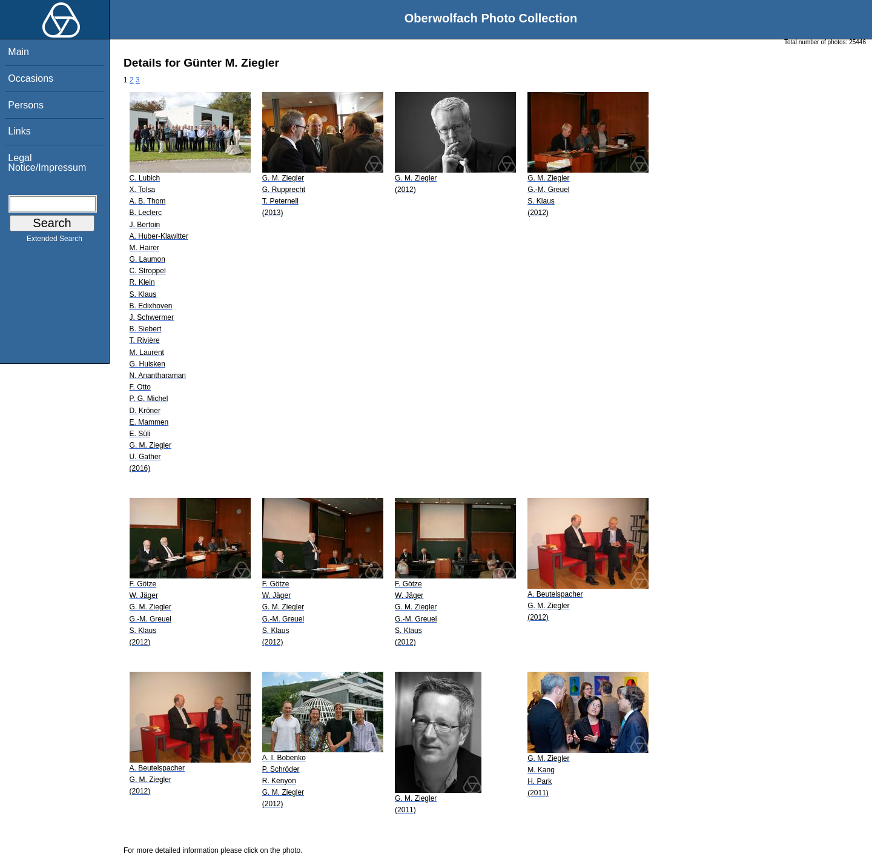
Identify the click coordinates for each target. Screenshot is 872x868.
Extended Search (54, 241)
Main (18, 52)
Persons (26, 105)
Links (19, 131)
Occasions (30, 78)
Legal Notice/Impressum (47, 163)
